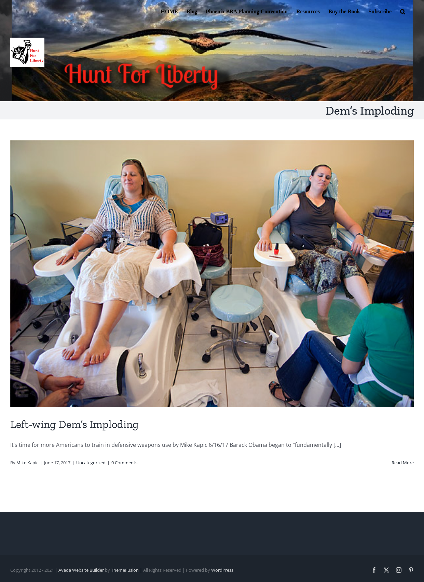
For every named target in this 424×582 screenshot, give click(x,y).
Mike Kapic (27, 463)
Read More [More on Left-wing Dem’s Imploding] (403, 463)
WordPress (222, 570)
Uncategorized (91, 463)
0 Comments (124, 463)
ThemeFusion (125, 570)
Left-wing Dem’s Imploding (74, 424)
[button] (402, 10)
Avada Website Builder (81, 570)
